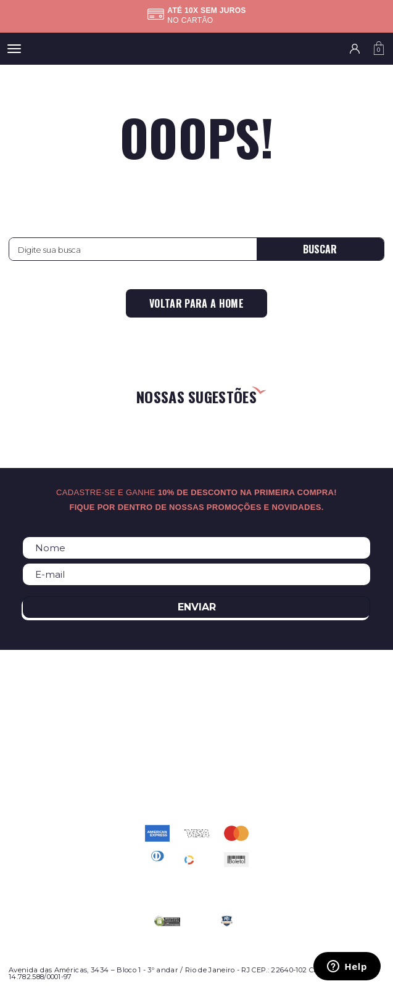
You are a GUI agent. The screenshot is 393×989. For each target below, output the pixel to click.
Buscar (320, 249)
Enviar (197, 607)
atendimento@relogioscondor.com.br (197, 776)
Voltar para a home (196, 303)
